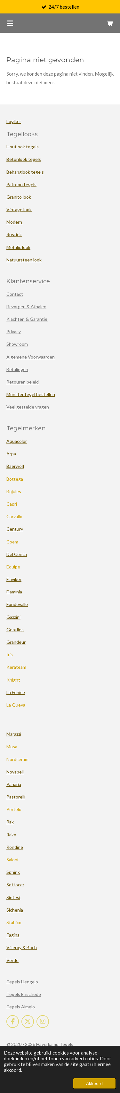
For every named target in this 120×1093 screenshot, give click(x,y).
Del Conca (16, 554)
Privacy (13, 331)
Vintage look (19, 209)
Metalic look (18, 247)
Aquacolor (16, 441)
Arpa (11, 453)
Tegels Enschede (23, 994)
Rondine (14, 847)
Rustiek (14, 234)
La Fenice (15, 692)
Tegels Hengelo (22, 981)
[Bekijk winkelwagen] (110, 23)
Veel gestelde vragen (27, 407)
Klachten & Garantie (27, 319)
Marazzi (13, 734)
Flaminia (14, 591)
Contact (14, 294)
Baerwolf (15, 466)
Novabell (15, 771)
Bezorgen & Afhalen (26, 306)
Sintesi (13, 897)
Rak (10, 821)
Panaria (13, 784)
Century (14, 529)
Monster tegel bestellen (30, 394)
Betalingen (17, 369)
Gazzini (13, 617)
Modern (14, 222)
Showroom (17, 344)
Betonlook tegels (23, 159)
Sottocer (15, 884)
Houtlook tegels (22, 146)
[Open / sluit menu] (10, 23)
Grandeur (16, 642)
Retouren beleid (22, 382)
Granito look (18, 197)
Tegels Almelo (20, 1006)
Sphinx (13, 872)
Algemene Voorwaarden (30, 357)
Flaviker (13, 579)
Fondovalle (17, 604)
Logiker (13, 121)
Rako (11, 834)
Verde (12, 960)
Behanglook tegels (25, 172)
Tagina (13, 935)
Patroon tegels (21, 184)
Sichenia (14, 910)
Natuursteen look (24, 259)
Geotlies (15, 629)
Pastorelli (15, 796)
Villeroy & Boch (21, 947)
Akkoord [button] (94, 1083)
